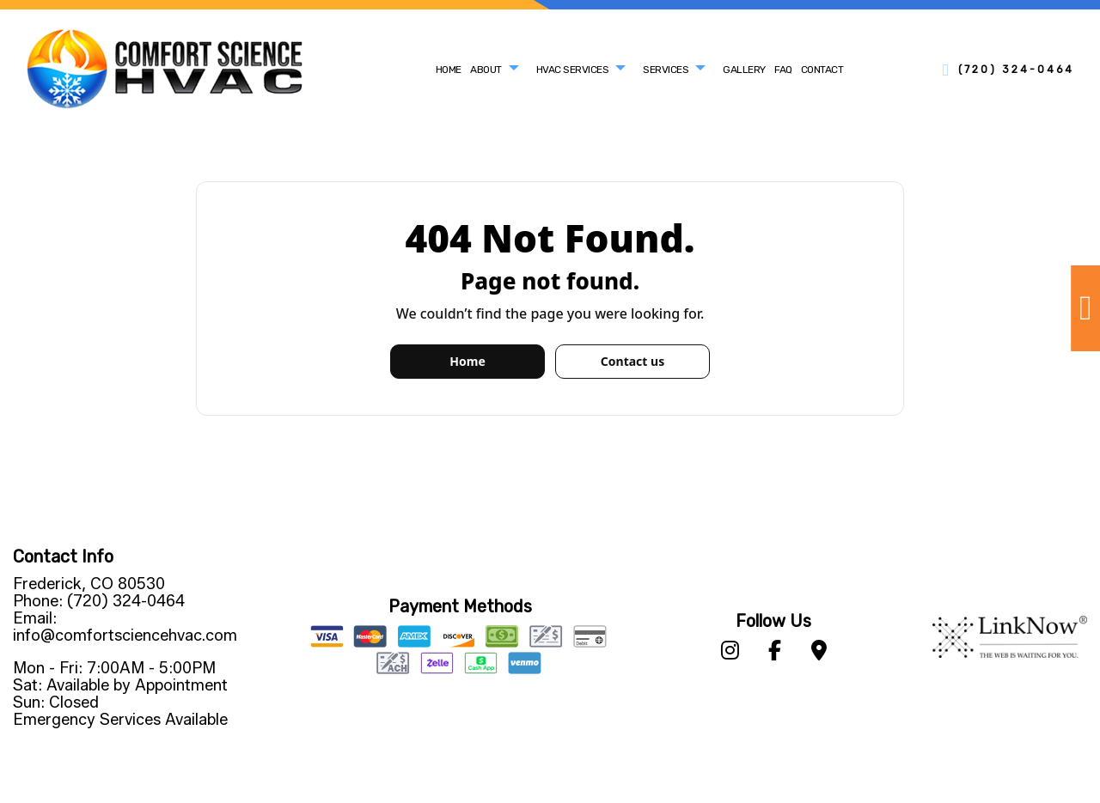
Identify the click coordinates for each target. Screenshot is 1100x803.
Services (665, 70)
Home (448, 70)
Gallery (744, 70)
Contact (822, 70)
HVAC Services (572, 70)
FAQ (783, 70)
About (486, 70)
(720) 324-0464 (1016, 70)
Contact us (632, 361)
